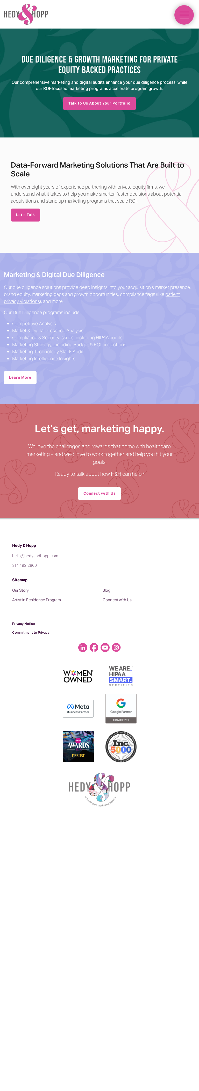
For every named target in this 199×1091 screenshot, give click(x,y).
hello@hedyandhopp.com (35, 555)
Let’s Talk (25, 214)
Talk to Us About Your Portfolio (99, 103)
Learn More (20, 377)
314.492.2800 (24, 565)
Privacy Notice (23, 624)
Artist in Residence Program (36, 599)
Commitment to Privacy (30, 632)
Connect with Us (99, 493)
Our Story (20, 590)
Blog (106, 590)
